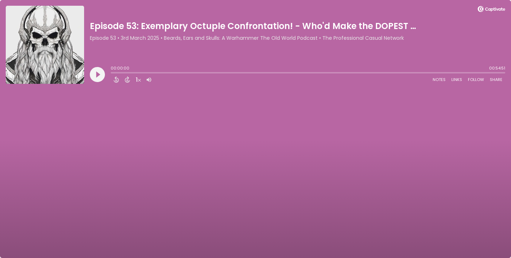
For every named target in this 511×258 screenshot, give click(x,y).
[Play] (97, 74)
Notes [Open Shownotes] (439, 79)
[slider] (112, 73)
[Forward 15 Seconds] (127, 79)
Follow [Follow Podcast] (476, 79)
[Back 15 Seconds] (116, 79)
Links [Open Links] (456, 79)
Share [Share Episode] (496, 79)
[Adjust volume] (149, 79)
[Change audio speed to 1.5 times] (138, 79)
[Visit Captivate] (491, 10)
